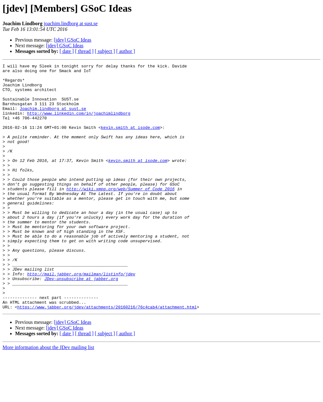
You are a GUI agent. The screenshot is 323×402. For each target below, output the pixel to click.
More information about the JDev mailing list (48, 396)
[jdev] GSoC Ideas (72, 40)
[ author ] (125, 51)
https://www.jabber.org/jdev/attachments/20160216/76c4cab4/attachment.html (107, 356)
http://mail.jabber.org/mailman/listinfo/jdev (81, 316)
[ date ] (67, 51)
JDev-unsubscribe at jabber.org (81, 322)
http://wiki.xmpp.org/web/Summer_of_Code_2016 (120, 214)
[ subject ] (105, 51)
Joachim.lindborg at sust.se (53, 118)
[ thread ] (84, 51)
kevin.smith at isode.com (130, 140)
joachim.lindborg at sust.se (71, 23)
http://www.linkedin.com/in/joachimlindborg (78, 123)
